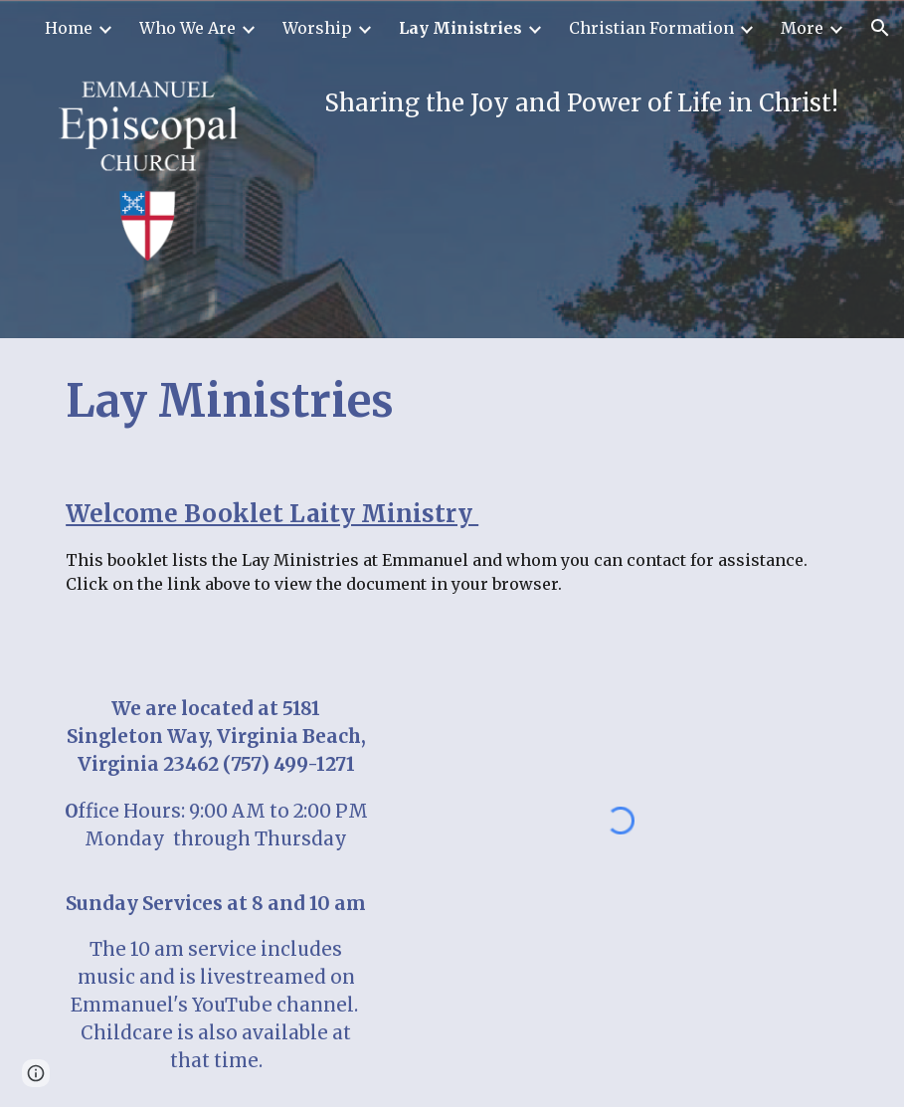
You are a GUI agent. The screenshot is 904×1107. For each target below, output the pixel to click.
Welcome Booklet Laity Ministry (272, 513)
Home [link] (68, 28)
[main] (552, 103)
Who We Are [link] (187, 28)
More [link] (802, 28)
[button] (880, 28)
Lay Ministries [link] (460, 28)
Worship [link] (317, 28)
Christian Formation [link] (651, 28)
